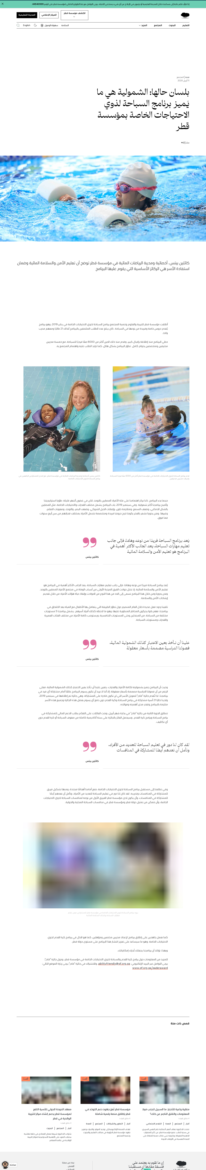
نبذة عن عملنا (68, 1162)
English (26, 25)
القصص (71, 1166)
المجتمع (158, 25)
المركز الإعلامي (49, 14)
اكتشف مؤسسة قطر (74, 14)
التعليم (185, 25)
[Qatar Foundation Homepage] (184, 15)
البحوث (172, 25)
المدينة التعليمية (26, 14)
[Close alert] (2, 4)
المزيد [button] (143, 25)
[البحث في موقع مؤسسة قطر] (18, 25)
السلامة (65, 25)
